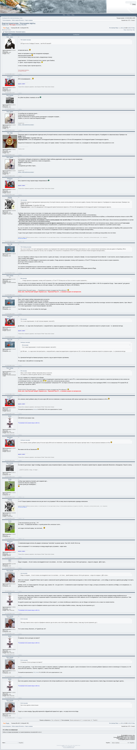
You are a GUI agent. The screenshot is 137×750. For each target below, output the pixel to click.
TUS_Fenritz (36, 672)
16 (130, 27)
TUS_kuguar (12, 24)
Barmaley (18, 24)
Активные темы (18, 18)
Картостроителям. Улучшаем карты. (19, 23)
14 (127, 27)
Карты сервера (29, 20)
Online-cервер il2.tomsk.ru (18, 20)
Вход (73, 14)
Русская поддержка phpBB (68, 747)
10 (121, 27)
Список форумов (7, 20)
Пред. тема (126, 29)
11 (122, 27)
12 (124, 27)
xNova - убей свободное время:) (26, 124)
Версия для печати (6, 29)
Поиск (68, 14)
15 (129, 27)
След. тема (132, 29)
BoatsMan (24, 24)
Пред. (117, 27)
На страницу (112, 27)
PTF (74, 746)
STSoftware (69, 746)
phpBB (63, 745)
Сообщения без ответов (8, 18)
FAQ (64, 14)
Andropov (35, 409)
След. (133, 27)
